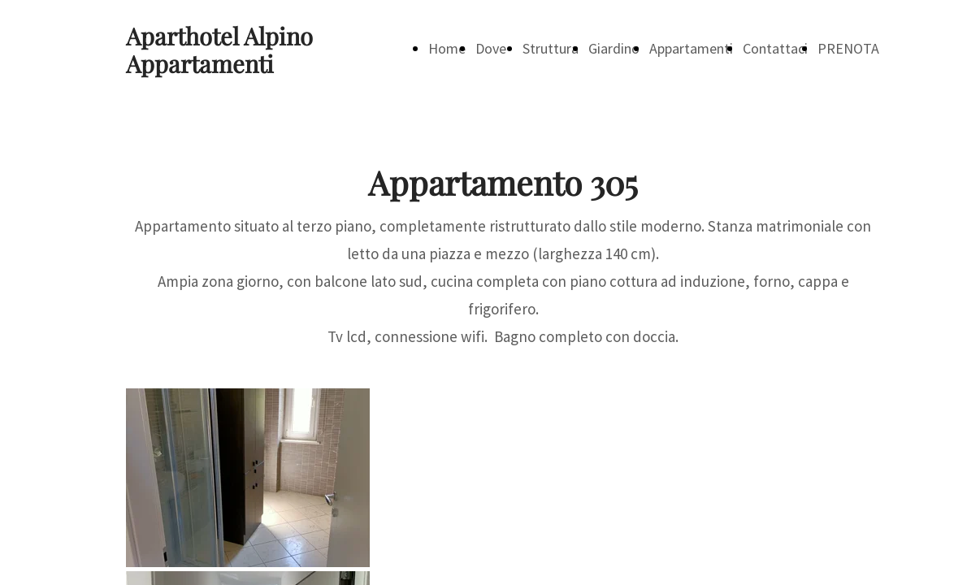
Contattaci (775, 48)
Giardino (614, 48)
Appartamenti (691, 48)
